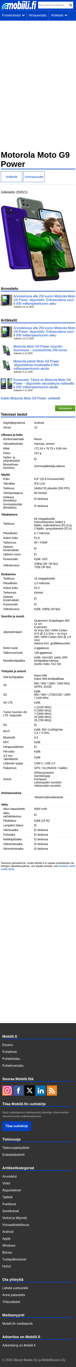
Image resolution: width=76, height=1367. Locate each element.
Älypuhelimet (11, 1190)
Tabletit (7, 1197)
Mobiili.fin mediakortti (17, 1323)
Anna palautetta (13, 1295)
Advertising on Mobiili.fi (18, 1345)
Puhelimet (9, 1052)
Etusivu (7, 1045)
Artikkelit (59, 15)
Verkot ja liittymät (14, 1218)
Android (7, 1231)
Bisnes (7, 1252)
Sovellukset (10, 1211)
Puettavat (9, 1204)
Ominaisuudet (34, 176)
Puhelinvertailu (13, 1065)
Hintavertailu (38, 15)
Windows (8, 1245)
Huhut (6, 1266)
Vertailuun (65, 408)
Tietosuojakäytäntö (15, 1147)
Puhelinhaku (11, 1058)
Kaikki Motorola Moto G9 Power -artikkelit (30, 398)
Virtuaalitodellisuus (15, 1225)
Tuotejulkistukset (14, 1259)
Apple (6, 1238)
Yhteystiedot (11, 1302)
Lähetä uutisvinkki (15, 1288)
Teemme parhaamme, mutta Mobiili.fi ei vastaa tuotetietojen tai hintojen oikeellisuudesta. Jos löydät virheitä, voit (37, 864)
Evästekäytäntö (13, 1154)
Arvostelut (9, 1176)
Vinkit (6, 1183)
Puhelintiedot (13, 15)
